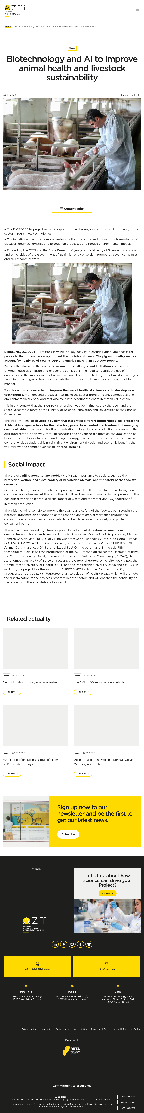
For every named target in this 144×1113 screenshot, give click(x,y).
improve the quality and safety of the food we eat (82, 510)
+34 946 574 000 (37, 969)
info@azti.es (106, 969)
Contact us (107, 893)
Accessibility (80, 1029)
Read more (12, 691)
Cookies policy (63, 1029)
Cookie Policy (76, 1106)
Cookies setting (128, 1108)
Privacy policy (29, 1029)
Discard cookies (128, 1102)
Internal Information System (127, 1029)
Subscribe (68, 834)
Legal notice (46, 1029)
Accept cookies (128, 1097)
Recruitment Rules (99, 1029)
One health (135, 95)
